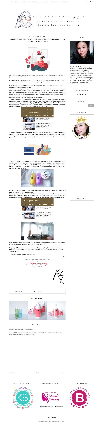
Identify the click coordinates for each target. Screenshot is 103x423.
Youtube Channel (37, 266)
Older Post (62, 373)
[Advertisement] (82, 169)
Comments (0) (18, 291)
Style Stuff (64, 2)
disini (59, 164)
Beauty (23, 2)
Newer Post (12, 373)
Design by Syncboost (60, 421)
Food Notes (44, 2)
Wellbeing (54, 2)
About (17, 2)
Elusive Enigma (51, 421)
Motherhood (32, 2)
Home (12, 2)
